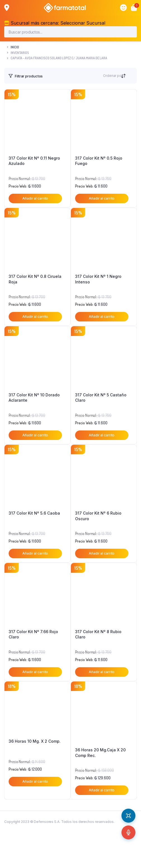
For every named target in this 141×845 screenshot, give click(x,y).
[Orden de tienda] (129, 75)
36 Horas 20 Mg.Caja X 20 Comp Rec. (100, 752)
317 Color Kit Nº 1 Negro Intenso (98, 279)
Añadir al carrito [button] (35, 198)
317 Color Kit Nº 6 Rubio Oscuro (98, 516)
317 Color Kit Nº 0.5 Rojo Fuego (98, 161)
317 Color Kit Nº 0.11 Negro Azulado (34, 161)
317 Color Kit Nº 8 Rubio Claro (98, 634)
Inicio (15, 47)
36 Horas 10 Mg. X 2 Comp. (35, 741)
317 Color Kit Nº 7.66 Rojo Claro (33, 634)
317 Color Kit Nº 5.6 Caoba (34, 513)
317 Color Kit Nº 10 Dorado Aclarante (34, 397)
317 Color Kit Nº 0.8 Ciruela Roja (35, 279)
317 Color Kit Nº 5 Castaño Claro (100, 397)
